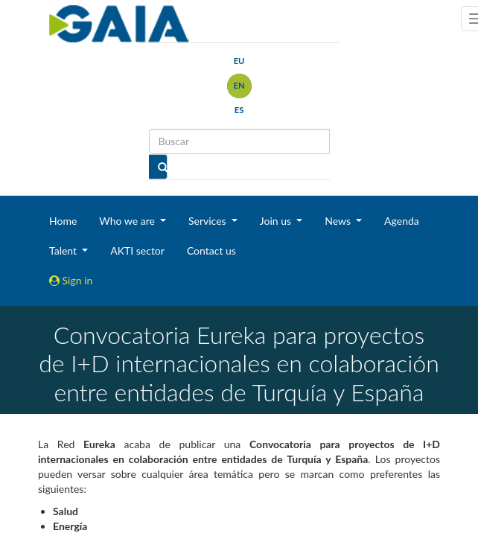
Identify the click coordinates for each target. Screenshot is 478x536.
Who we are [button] (128, 220)
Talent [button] (64, 250)
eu (239, 61)
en (238, 85)
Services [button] (208, 220)
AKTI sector (137, 250)
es (239, 110)
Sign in (70, 280)
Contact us (211, 250)
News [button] (339, 220)
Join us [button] (277, 220)
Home (63, 220)
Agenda (401, 220)
